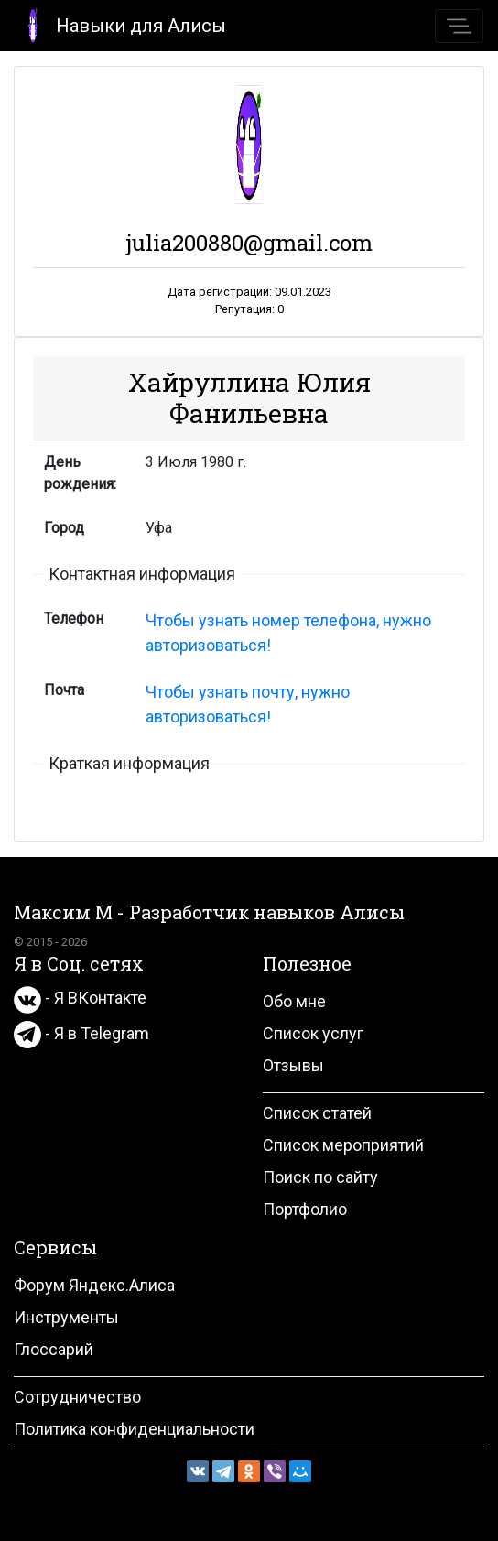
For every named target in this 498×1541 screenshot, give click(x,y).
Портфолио (305, 1209)
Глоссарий (53, 1349)
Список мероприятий (343, 1145)
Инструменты (66, 1317)
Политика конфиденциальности (134, 1428)
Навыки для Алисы (120, 24)
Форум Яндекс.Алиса (94, 1285)
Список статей (317, 1113)
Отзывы (293, 1065)
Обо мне (294, 1001)
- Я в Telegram (81, 1033)
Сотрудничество (77, 1396)
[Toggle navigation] (459, 26)
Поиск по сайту (320, 1177)
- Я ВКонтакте (80, 997)
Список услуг (313, 1033)
